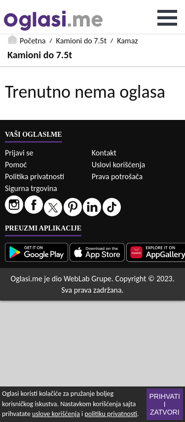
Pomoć (16, 164)
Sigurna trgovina (31, 188)
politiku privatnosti (110, 414)
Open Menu (167, 18)
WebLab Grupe (87, 278)
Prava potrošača (117, 176)
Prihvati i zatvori (165, 404)
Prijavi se (19, 152)
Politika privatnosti (34, 176)
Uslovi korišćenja (118, 164)
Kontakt (104, 152)
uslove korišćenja (56, 414)
